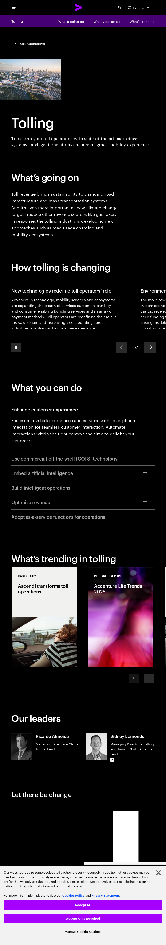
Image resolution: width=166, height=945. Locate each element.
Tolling (17, 21)
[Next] (149, 678)
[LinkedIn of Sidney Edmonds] (112, 760)
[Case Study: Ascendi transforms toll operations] (44, 617)
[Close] (158, 873)
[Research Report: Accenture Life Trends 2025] (120, 617)
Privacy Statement (105, 895)
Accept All (83, 904)
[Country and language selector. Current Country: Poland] (139, 7)
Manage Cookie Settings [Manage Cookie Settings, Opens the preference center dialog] (83, 931)
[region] (83, 905)
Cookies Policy (73, 895)
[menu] (13, 7)
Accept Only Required (83, 918)
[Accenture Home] (78, 7)
